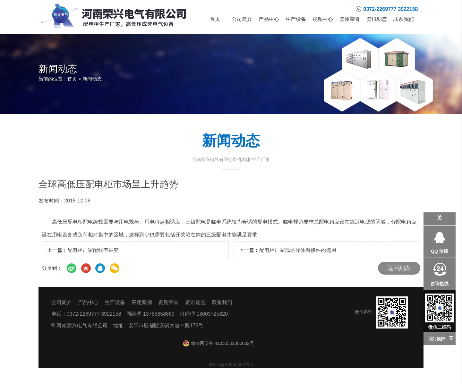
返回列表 (399, 268)
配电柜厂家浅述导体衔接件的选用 (297, 250)
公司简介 (241, 19)
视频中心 (322, 19)
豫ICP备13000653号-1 (231, 364)
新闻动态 (92, 78)
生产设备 (295, 19)
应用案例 (142, 302)
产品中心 (268, 19)
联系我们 (403, 19)
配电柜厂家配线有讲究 (93, 250)
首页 (214, 19)
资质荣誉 (349, 19)
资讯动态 (376, 19)
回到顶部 (436, 338)
